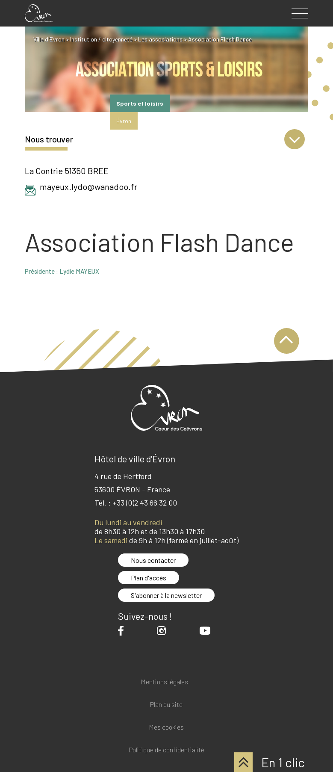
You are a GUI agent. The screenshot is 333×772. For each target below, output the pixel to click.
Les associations (160, 39)
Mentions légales (164, 682)
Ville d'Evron (49, 39)
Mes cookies (166, 727)
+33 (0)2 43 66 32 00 (144, 502)
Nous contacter (153, 560)
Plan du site (166, 704)
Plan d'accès (148, 578)
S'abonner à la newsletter (166, 595)
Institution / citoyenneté (101, 39)
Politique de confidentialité (166, 750)
